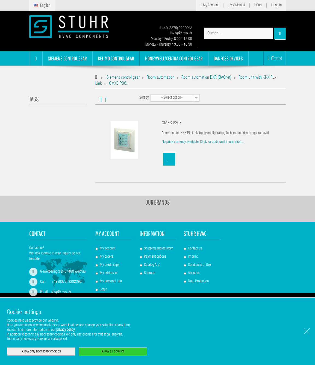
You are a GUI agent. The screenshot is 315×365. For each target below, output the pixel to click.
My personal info (111, 281)
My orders (106, 257)
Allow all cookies (113, 352)
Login (103, 290)
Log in (276, 5)
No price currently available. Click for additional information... (203, 142)
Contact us (195, 249)
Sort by (144, 98)
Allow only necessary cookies (41, 352)
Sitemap (149, 273)
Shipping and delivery (158, 249)
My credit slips (109, 265)
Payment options (155, 257)
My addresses (109, 273)
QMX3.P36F (171, 123)
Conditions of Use (199, 265)
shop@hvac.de (181, 33)
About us (193, 273)
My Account (209, 5)
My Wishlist (236, 5)
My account (107, 233)
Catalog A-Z (152, 265)
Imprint (193, 257)
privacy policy (65, 330)
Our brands (157, 202)
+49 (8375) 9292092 (176, 28)
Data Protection (198, 281)
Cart (258, 5)
